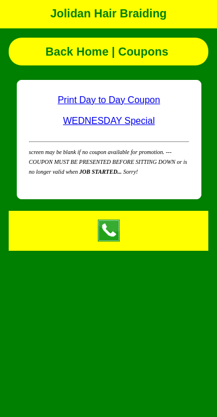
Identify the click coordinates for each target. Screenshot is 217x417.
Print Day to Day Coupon (109, 100)
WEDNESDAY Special (109, 121)
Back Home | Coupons (109, 51)
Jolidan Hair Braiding (108, 13)
